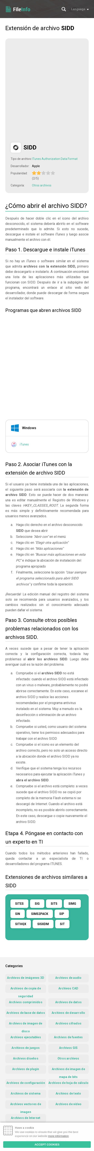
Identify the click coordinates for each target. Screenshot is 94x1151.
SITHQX (20, 924)
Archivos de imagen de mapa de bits (68, 1070)
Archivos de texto (68, 1093)
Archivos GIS (68, 1048)
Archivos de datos (68, 1002)
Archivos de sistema (25, 1093)
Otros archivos (41, 185)
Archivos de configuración (25, 1083)
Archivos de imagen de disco (25, 1025)
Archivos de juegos (26, 1048)
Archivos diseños (25, 1058)
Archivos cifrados (68, 1023)
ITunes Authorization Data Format (55, 159)
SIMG (72, 903)
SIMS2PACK (39, 914)
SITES (19, 903)
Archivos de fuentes (68, 1037)
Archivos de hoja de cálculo (68, 1083)
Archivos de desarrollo (68, 1012)
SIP (61, 914)
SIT (62, 924)
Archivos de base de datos (25, 1012)
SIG (37, 903)
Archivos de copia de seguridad (25, 990)
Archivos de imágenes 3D (25, 977)
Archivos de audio (68, 977)
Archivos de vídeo (68, 1104)
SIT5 (54, 903)
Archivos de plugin (25, 1069)
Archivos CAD (68, 988)
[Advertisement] (47, 90)
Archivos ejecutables (25, 1037)
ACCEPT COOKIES (47, 1144)
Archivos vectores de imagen (25, 1105)
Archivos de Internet (25, 1118)
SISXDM (43, 924)
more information (58, 1136)
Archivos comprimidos (25, 1002)
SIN (17, 914)
